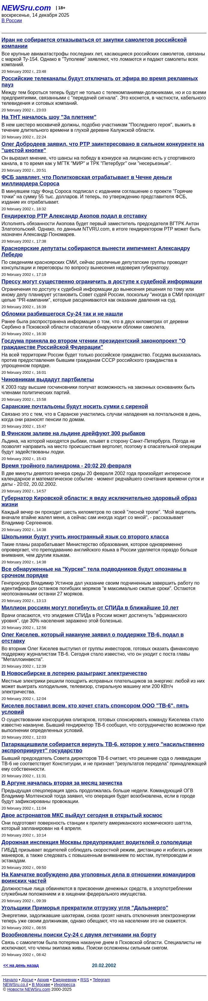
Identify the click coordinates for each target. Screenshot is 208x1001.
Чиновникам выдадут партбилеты (48, 379)
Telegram (101, 979)
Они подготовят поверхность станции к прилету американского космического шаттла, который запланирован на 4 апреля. (97, 825)
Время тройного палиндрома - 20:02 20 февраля (66, 466)
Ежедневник (65, 979)
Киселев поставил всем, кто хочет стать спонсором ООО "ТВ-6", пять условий (95, 709)
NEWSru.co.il (15, 984)
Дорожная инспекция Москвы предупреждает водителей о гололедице (97, 842)
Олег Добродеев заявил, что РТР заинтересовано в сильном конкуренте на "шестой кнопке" (103, 147)
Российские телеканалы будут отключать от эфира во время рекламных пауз (100, 81)
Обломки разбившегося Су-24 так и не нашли (62, 314)
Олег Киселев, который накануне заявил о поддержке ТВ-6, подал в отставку (93, 638)
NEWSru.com (26, 7)
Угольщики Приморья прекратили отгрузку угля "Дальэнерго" (85, 908)
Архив (43, 979)
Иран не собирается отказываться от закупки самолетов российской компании (94, 43)
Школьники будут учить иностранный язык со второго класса (85, 537)
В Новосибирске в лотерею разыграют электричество (74, 673)
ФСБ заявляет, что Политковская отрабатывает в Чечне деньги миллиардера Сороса (87, 180)
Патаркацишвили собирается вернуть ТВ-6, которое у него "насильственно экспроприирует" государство (103, 747)
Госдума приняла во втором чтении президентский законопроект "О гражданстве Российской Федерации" (93, 344)
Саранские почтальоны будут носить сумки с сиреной (75, 406)
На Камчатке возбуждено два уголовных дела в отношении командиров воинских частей (98, 878)
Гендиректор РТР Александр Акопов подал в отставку (74, 216)
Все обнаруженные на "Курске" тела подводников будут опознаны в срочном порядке (94, 572)
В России (12, 20)
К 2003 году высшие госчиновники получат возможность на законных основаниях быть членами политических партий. (98, 390)
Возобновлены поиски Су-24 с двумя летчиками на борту (79, 935)
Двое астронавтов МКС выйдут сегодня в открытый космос (82, 815)
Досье (27, 979)
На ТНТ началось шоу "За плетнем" (49, 117)
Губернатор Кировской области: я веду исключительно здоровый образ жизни (99, 501)
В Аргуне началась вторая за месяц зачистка (62, 783)
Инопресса (64, 984)
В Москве (41, 984)
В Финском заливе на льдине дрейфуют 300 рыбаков (73, 433)
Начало (10, 979)
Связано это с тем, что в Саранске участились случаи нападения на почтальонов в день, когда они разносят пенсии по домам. (101, 417)
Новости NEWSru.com (28, 989)
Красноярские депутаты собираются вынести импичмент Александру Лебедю (96, 251)
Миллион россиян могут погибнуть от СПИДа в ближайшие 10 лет (90, 608)
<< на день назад (21, 965)
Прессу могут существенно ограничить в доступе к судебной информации (102, 282)
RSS (84, 979)
